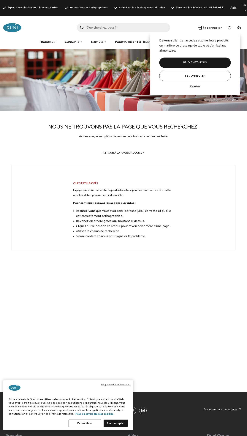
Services (97, 42)
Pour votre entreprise (132, 42)
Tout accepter (116, 423)
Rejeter (195, 86)
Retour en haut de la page (222, 409)
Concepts (72, 42)
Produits (46, 42)
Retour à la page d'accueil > (123, 152)
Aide (233, 8)
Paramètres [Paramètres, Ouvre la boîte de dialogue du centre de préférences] (84, 423)
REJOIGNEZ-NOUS (195, 62)
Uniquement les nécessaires (116, 385)
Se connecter (195, 76)
